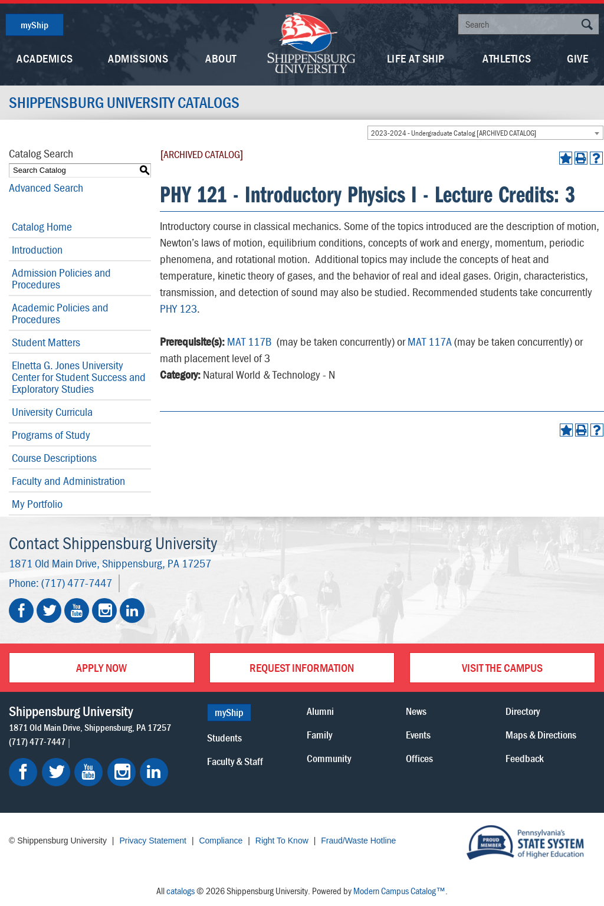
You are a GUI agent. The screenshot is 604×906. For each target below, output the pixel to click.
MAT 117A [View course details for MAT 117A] (430, 341)
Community (329, 758)
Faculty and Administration (68, 480)
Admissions (138, 58)
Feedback (524, 758)
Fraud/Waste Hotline (358, 840)
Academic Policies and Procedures (60, 313)
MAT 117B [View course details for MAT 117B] (249, 341)
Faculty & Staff (235, 761)
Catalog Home (42, 226)
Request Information (302, 667)
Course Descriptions (54, 457)
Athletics (506, 58)
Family (319, 734)
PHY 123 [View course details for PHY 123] (178, 308)
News (416, 711)
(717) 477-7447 (76, 582)
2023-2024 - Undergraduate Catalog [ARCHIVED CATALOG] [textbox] (453, 133)
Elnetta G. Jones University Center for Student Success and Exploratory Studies (79, 376)
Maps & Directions (540, 734)
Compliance (220, 840)
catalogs (180, 891)
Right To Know (281, 840)
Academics (45, 58)
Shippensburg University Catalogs (124, 102)
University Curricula (52, 411)
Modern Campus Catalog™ (399, 891)
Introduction (37, 249)
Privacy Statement (152, 840)
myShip (34, 24)
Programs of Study (51, 434)
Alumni (320, 711)
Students (224, 737)
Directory (522, 711)
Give (577, 58)
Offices (419, 758)
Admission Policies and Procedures (61, 278)
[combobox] (485, 133)
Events (418, 734)
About (221, 58)
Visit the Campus (502, 667)
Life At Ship (416, 58)
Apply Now (101, 667)
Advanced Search (46, 187)
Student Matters (46, 341)
